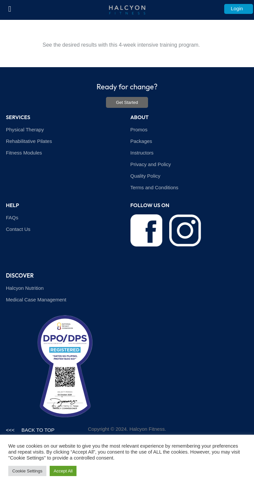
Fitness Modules (24, 152)
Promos (139, 129)
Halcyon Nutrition (25, 288)
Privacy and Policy (150, 164)
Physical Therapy (25, 129)
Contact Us (18, 229)
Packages (141, 141)
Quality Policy (145, 176)
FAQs (12, 217)
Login (237, 8)
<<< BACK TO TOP (30, 430)
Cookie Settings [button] (27, 470)
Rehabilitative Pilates (29, 141)
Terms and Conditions (154, 187)
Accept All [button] (63, 470)
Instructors (142, 152)
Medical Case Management (36, 299)
